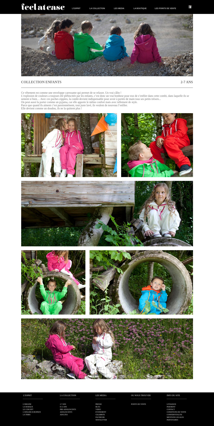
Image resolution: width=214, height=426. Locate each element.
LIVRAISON (171, 404)
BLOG (97, 407)
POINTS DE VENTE (138, 404)
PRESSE (98, 404)
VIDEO (98, 409)
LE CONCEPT (28, 409)
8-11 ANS (63, 407)
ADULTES (64, 415)
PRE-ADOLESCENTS (68, 409)
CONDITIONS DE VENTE (176, 412)
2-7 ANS (63, 404)
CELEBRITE (100, 415)
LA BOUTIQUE (139, 8)
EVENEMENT (100, 412)
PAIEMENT (171, 407)
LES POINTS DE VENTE (165, 8)
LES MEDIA (119, 8)
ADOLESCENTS (66, 412)
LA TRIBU (27, 415)
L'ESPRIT (76, 8)
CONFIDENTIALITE (174, 415)
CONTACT (171, 409)
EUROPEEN (36, 412)
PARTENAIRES (172, 420)
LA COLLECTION (97, 8)
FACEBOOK (100, 417)
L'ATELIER (27, 412)
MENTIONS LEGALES (175, 417)
